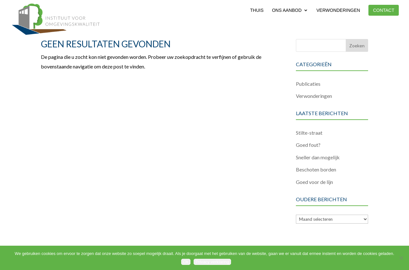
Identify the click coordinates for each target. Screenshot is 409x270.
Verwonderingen (338, 10)
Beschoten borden (316, 169)
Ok (186, 261)
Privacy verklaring (212, 261)
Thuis (257, 10)
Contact (383, 10)
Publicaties (308, 84)
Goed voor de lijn (314, 182)
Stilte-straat (309, 133)
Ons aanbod (287, 10)
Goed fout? (308, 145)
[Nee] (401, 258)
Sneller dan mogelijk (318, 157)
